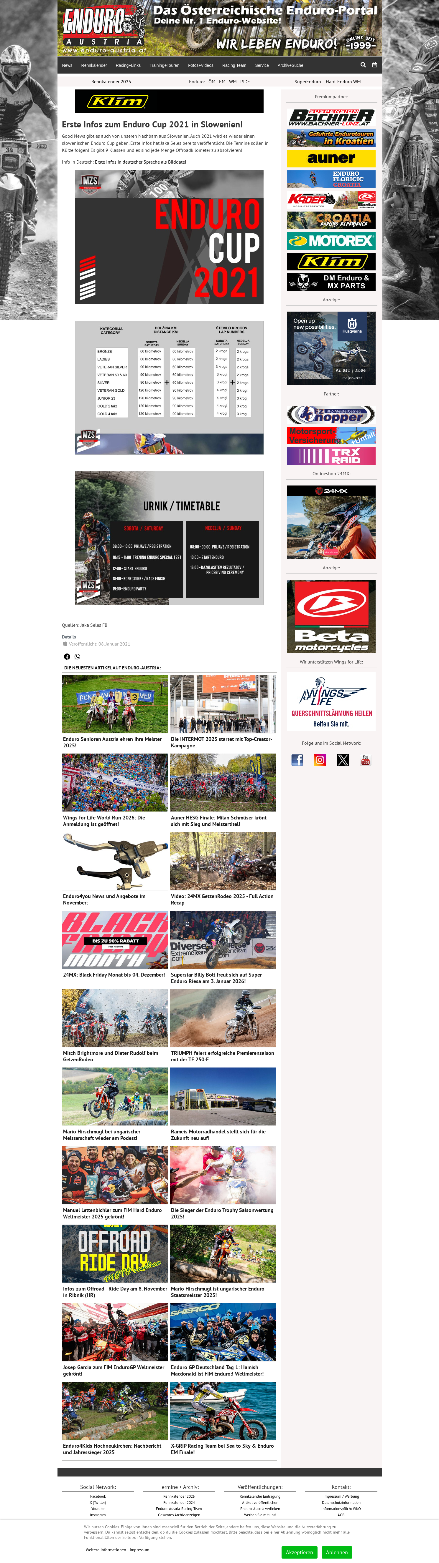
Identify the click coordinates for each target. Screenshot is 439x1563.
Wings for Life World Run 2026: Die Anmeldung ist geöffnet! (104, 820)
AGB (341, 1514)
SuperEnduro (308, 81)
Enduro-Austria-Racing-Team (179, 1508)
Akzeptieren (299, 1552)
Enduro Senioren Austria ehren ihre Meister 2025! (112, 742)
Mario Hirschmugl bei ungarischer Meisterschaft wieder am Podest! (101, 1134)
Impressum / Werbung (341, 1496)
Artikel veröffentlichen (260, 1502)
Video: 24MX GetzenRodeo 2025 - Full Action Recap (222, 899)
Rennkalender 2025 (111, 81)
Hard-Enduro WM (343, 81)
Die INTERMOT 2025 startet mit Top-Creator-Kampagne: (221, 742)
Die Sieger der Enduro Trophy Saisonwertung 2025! (222, 1213)
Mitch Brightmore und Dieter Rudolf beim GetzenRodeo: (110, 1056)
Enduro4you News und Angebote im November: (104, 899)
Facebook (98, 1496)
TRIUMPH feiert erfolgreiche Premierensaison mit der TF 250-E (222, 1056)
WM (233, 81)
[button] (67, 657)
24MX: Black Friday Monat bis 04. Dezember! (114, 974)
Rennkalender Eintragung (260, 1496)
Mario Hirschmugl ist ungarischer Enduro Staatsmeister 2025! (217, 1291)
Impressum (139, 1549)
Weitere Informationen (106, 1549)
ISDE (245, 81)
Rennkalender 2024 (179, 1502)
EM (222, 81)
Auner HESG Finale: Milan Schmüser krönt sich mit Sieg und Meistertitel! (219, 820)
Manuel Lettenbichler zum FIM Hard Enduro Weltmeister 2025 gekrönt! (112, 1213)
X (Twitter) (98, 1502)
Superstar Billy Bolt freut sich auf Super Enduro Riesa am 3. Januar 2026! (216, 978)
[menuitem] (67, 65)
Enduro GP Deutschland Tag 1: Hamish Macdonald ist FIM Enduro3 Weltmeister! (217, 1370)
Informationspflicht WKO (341, 1508)
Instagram (98, 1514)
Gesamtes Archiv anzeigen (179, 1514)
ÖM (212, 81)
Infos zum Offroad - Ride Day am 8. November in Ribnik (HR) (115, 1291)
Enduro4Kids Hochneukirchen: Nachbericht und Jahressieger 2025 (112, 1449)
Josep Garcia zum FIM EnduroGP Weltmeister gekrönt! (113, 1370)
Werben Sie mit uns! (260, 1514)
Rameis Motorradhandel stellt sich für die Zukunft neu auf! (218, 1134)
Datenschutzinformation (341, 1502)
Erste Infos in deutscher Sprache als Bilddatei (140, 162)
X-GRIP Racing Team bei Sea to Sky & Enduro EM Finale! (222, 1449)
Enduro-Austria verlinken (260, 1508)
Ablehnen (337, 1552)
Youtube (98, 1508)
